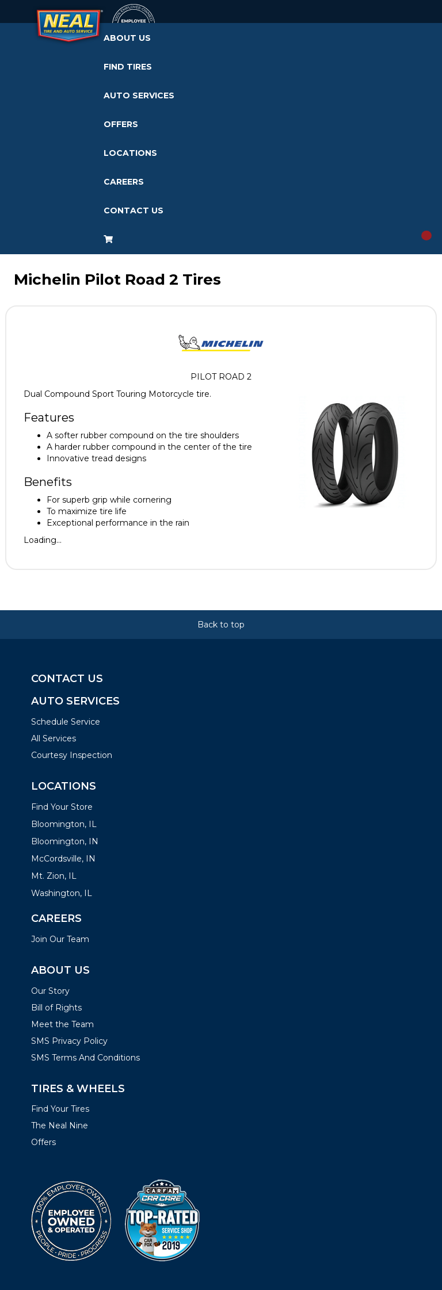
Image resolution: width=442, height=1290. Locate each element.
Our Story (50, 991)
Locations (130, 153)
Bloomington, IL (64, 824)
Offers (121, 124)
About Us (127, 38)
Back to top (221, 624)
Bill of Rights (56, 1007)
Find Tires (128, 67)
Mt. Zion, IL (54, 876)
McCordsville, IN (63, 858)
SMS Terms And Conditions (85, 1057)
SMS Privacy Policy (69, 1041)
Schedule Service (65, 722)
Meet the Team (62, 1024)
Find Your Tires (60, 1109)
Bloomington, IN (64, 841)
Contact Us (133, 210)
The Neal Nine (59, 1125)
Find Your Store (62, 807)
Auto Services (139, 95)
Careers (124, 182)
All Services (53, 738)
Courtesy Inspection (71, 755)
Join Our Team (60, 939)
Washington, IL (61, 893)
